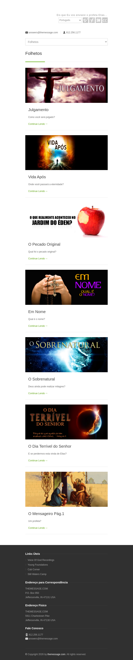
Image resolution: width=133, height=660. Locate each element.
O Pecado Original (44, 244)
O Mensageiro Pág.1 (46, 514)
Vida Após (37, 177)
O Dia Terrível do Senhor (49, 446)
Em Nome (37, 312)
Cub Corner (34, 569)
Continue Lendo (36, 124)
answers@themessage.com (43, 32)
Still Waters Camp (37, 574)
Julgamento (38, 110)
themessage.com (56, 654)
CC (105, 20)
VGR (85, 20)
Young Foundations (38, 564)
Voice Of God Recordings (41, 560)
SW (98, 20)
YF (92, 20)
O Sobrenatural (41, 379)
